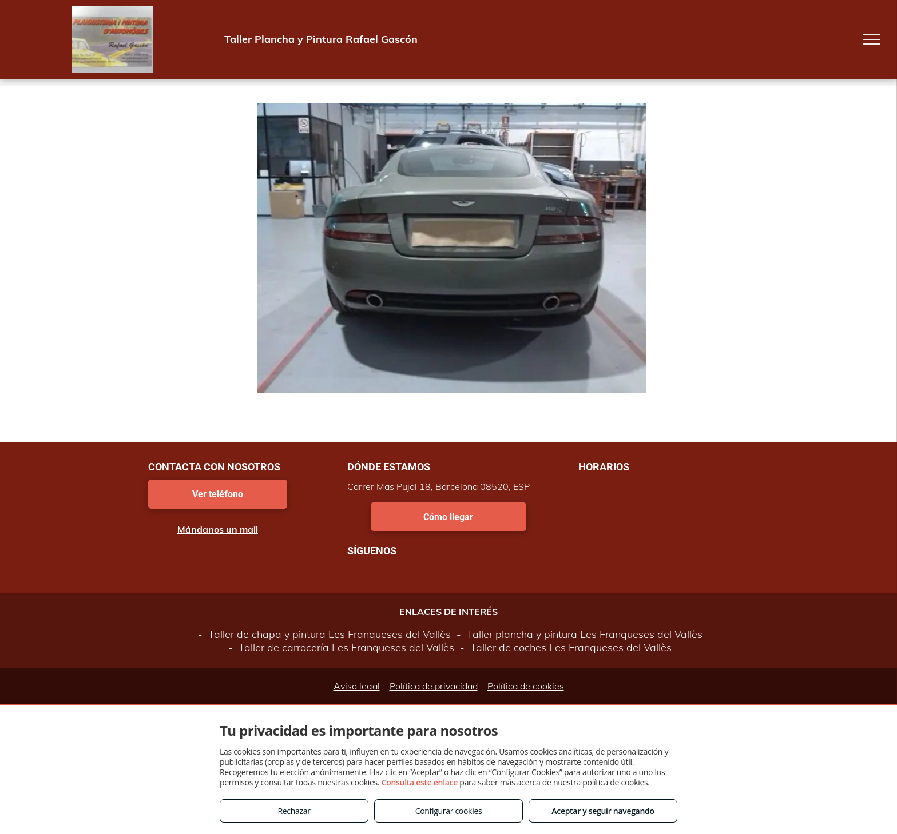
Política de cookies (525, 686)
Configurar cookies (448, 810)
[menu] (872, 39)
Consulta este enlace (420, 782)
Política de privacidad (434, 686)
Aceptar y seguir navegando (602, 810)
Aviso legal (357, 686)
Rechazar (293, 810)
